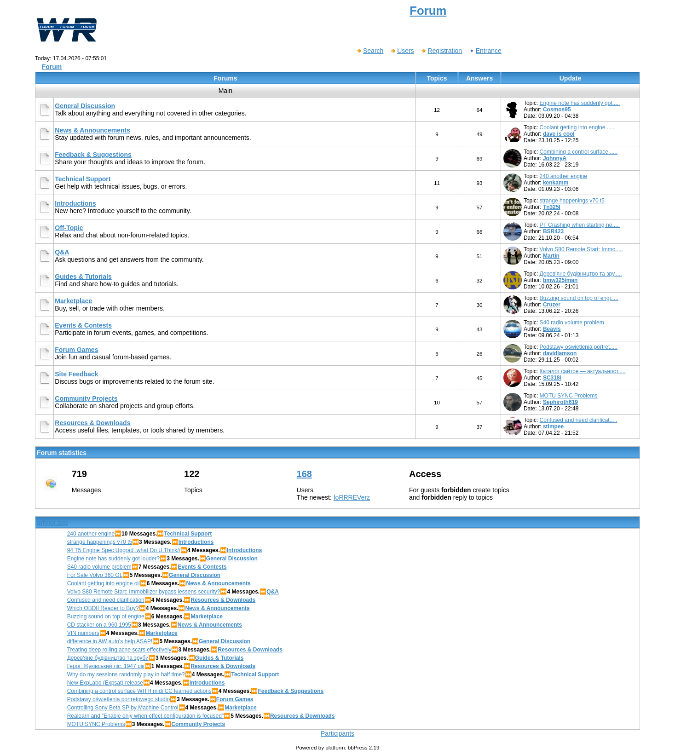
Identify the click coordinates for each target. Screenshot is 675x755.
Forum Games (76, 349)
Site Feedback (76, 374)
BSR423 (553, 231)
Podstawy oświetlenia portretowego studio (118, 699)
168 (304, 474)
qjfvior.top (52, 522)
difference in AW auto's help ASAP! (110, 641)
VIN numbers (83, 633)
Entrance (485, 50)
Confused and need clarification (105, 600)
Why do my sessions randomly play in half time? (126, 674)
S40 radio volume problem (572, 322)
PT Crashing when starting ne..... (580, 225)
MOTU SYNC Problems (569, 395)
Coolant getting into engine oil (103, 583)
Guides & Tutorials (83, 276)
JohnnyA (554, 158)
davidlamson (560, 353)
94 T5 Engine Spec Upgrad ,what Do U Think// (123, 550)
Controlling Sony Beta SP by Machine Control (123, 707)
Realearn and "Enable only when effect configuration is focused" (145, 716)
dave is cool (559, 134)
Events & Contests (83, 325)
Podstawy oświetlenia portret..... (578, 347)
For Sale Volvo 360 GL (95, 575)
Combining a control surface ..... (578, 152)
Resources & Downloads (92, 422)
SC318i (552, 378)
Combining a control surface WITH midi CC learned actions (139, 691)
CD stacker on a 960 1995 (99, 625)
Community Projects (86, 398)
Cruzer (551, 304)
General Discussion (85, 106)
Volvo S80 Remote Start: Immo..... (581, 249)
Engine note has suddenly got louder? (113, 558)
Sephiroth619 (560, 402)
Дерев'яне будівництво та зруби (108, 658)
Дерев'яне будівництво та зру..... (581, 274)
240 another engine (563, 176)
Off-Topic (69, 227)
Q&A (62, 252)
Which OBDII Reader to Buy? (103, 608)
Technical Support (82, 179)
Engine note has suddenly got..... (580, 103)
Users (402, 50)
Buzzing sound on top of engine (105, 616)
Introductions (75, 203)
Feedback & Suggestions (93, 154)
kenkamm (555, 182)
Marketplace (73, 301)
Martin (551, 256)
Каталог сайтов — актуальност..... (583, 371)
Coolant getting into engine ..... (577, 127)
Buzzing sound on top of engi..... (579, 298)
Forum (52, 66)
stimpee (553, 426)
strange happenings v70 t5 (572, 200)
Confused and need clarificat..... (578, 420)
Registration (441, 50)
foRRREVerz (352, 497)
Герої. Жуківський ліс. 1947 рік (105, 666)
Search (369, 50)
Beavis (552, 329)
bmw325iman (560, 280)
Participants (337, 733)
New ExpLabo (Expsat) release (105, 683)
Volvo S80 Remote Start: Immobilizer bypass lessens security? (143, 591)
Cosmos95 (557, 109)
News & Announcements (92, 130)
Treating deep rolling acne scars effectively (119, 649)
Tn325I (551, 207)
